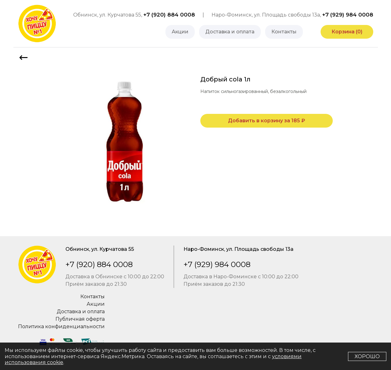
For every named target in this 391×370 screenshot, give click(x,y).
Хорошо (367, 356)
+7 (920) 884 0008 (169, 15)
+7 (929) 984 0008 (347, 15)
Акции (180, 32)
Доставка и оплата (230, 32)
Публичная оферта (80, 319)
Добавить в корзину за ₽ (266, 121)
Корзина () (346, 32)
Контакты (284, 32)
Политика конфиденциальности (61, 326)
